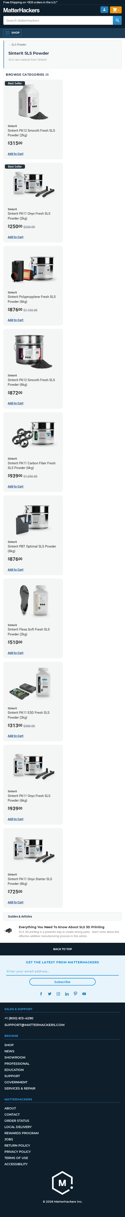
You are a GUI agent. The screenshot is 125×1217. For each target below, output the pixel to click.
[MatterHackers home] (62, 1183)
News (9, 1051)
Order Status (16, 1121)
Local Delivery (18, 1127)
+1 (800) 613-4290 (18, 1018)
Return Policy (17, 1146)
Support (12, 1076)
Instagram (58, 994)
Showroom (14, 1057)
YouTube (84, 994)
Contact (12, 1115)
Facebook (41, 994)
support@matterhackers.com (34, 1025)
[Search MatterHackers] (117, 20)
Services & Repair (19, 1088)
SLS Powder (18, 44)
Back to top (62, 949)
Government (15, 1082)
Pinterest (75, 994)
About (10, 1108)
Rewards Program (21, 1133)
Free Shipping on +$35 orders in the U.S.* (30, 2)
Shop (9, 1045)
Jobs (8, 1139)
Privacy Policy (17, 1152)
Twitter (49, 994)
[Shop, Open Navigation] (12, 32)
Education (14, 1070)
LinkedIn (67, 994)
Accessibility (16, 1164)
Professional (16, 1064)
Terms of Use (16, 1158)
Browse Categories (27, 75)
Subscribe (62, 982)
